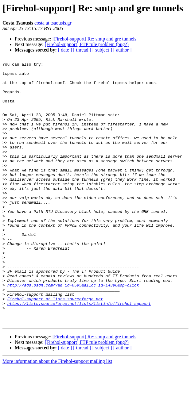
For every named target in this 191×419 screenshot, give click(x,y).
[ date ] (65, 49)
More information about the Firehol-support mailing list (57, 413)
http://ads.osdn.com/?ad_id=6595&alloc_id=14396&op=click (73, 330)
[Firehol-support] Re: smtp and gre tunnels (94, 38)
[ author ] (122, 49)
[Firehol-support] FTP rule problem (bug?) (87, 44)
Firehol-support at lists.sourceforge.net (55, 346)
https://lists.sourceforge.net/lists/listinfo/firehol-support (79, 352)
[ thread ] (82, 49)
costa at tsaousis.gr (52, 22)
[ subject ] (102, 49)
